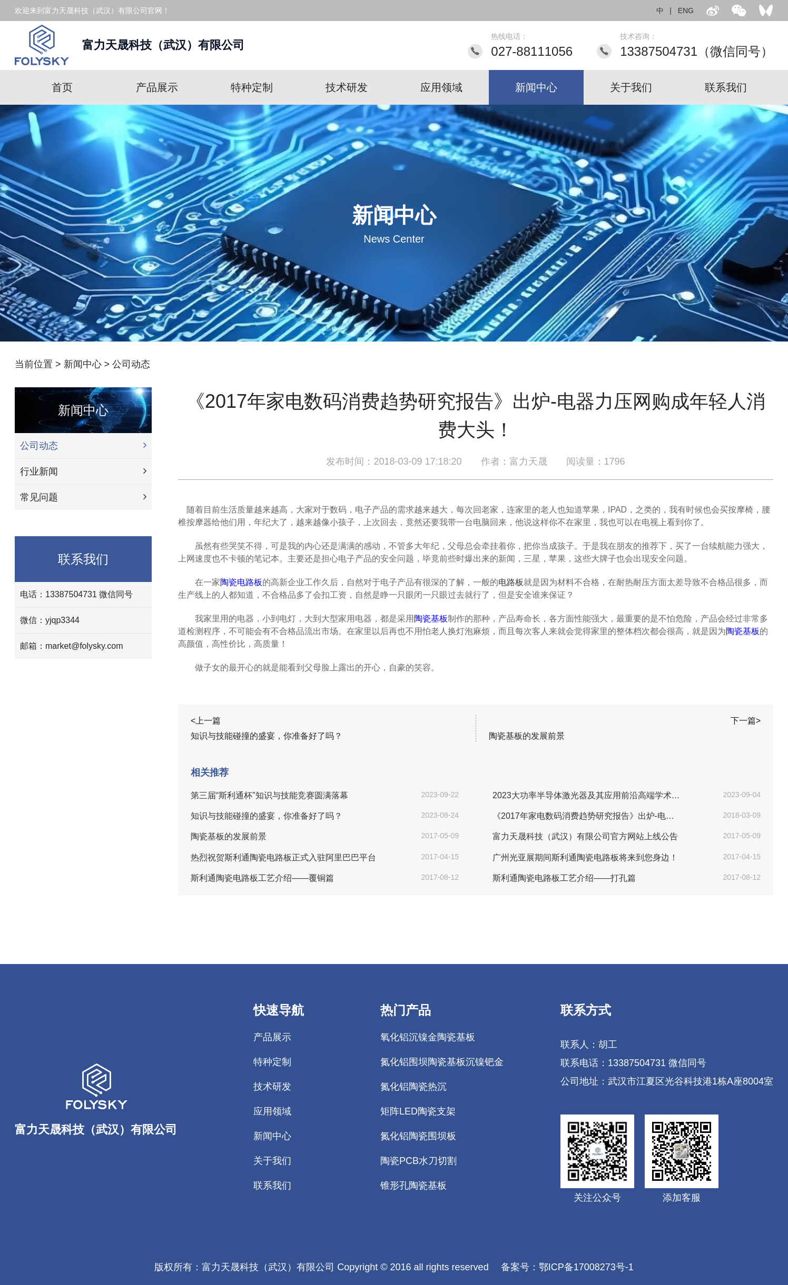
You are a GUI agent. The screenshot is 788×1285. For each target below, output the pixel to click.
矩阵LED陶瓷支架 (418, 1111)
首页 (62, 87)
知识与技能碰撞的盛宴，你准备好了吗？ (266, 735)
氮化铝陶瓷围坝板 (418, 1136)
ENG (686, 10)
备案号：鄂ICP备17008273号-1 (567, 1267)
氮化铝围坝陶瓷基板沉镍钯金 (442, 1062)
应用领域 (441, 87)
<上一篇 (206, 720)
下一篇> (746, 720)
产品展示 (157, 87)
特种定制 (252, 87)
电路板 (511, 582)
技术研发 (347, 87)
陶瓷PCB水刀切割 (418, 1161)
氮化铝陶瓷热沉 (413, 1086)
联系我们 (726, 87)
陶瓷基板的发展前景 (527, 735)
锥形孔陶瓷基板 (413, 1185)
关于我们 (631, 87)
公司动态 (131, 364)
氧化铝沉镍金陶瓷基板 (427, 1037)
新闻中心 (536, 87)
